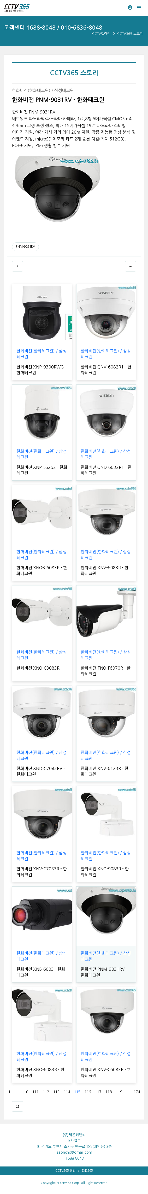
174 (137, 1092)
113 (56, 1092)
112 (46, 1092)
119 (119, 1092)
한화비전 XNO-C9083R (38, 668)
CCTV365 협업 (65, 1170)
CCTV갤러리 (101, 33)
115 (77, 1092)
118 (108, 1092)
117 (98, 1092)
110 (25, 1092)
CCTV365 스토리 (130, 33)
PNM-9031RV (25, 246)
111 (35, 1092)
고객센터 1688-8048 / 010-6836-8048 (53, 27)
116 (88, 1092)
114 (67, 1092)
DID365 (87, 1170)
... (16, 1092)
